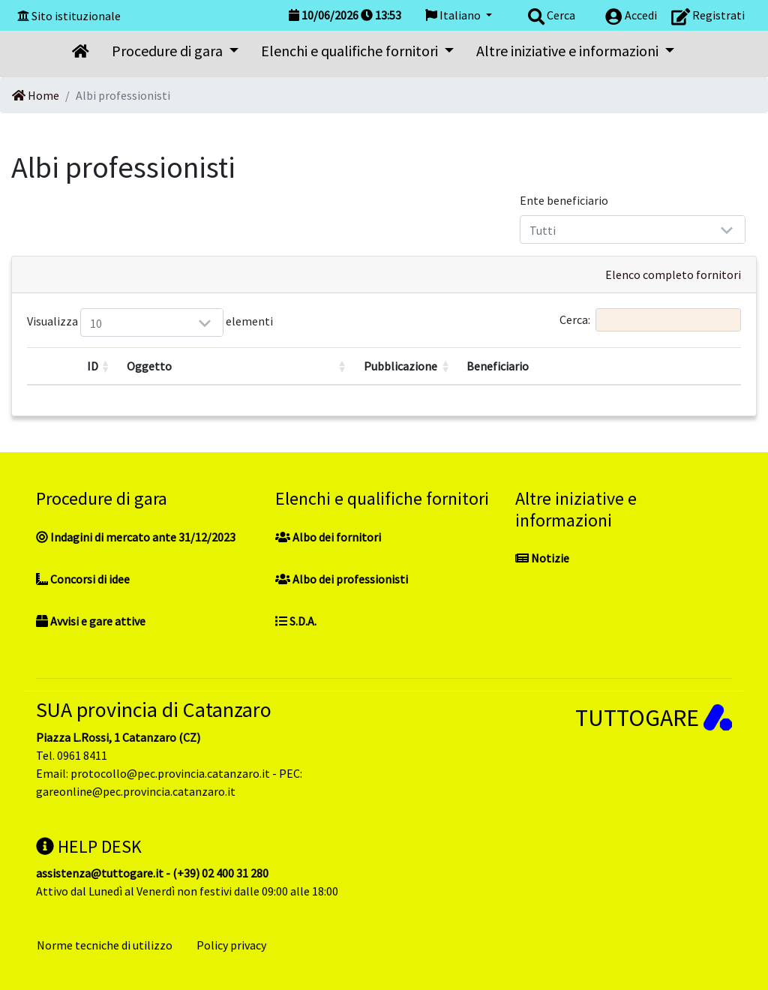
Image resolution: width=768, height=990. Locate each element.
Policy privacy (231, 945)
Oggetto (149, 366)
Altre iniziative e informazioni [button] (569, 50)
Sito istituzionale (76, 15)
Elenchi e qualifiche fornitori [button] (351, 50)
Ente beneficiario (564, 200)
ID (92, 366)
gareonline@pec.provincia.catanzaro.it (136, 791)
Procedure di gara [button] (169, 50)
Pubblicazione (400, 366)
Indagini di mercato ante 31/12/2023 (136, 537)
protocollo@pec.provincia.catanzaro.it (170, 773)
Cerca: (650, 320)
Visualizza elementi (98, 322)
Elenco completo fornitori (673, 274)
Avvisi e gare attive (91, 621)
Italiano (454, 15)
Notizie (542, 558)
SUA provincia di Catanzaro (154, 709)
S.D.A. (295, 621)
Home (35, 95)
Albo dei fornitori (328, 537)
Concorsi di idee (83, 579)
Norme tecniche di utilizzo (104, 945)
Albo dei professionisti (341, 579)
